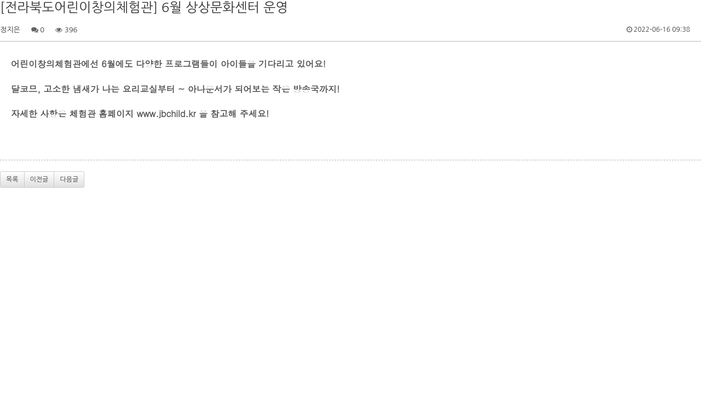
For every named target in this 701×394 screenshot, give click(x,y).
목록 (12, 179)
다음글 (69, 179)
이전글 (39, 179)
